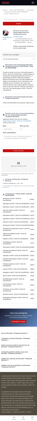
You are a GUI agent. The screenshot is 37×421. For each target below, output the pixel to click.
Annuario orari (11, 378)
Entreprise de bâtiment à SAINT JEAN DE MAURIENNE (18, 259)
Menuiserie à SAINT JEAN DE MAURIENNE (18, 215)
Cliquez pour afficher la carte (18, 164)
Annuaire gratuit (6, 376)
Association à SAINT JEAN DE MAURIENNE (18, 247)
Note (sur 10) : (24, 126)
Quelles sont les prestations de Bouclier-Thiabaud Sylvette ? (16, 366)
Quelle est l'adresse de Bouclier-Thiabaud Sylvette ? (16, 359)
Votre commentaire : (9, 132)
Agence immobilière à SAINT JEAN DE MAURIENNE (18, 234)
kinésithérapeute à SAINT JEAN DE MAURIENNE (18, 280)
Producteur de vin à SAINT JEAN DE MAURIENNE (18, 290)
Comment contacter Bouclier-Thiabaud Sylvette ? (15, 339)
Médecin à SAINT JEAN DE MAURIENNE (18, 239)
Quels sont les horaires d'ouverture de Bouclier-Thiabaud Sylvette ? (15, 346)
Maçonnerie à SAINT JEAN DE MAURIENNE (18, 225)
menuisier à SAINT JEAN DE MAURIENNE (18, 255)
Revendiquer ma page (18, 321)
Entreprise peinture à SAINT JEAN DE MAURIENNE (18, 265)
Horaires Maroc (21, 378)
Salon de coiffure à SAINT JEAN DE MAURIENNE (18, 211)
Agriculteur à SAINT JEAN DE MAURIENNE (18, 204)
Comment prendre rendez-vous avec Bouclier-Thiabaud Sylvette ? (14, 352)
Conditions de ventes (19, 412)
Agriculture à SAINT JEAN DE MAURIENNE (18, 219)
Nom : (5, 126)
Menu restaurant (22, 385)
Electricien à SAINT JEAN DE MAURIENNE (18, 207)
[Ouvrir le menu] (32, 3)
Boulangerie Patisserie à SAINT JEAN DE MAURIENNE (18, 298)
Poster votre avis (18, 151)
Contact (28, 412)
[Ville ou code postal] (26, 19)
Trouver (18, 23)
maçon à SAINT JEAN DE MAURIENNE (18, 269)
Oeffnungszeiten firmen (22, 380)
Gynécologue (18, 36)
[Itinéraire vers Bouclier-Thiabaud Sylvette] (14, 418)
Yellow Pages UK (12, 383)
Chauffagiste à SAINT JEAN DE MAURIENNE (18, 243)
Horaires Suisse (24, 376)
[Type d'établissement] (10, 19)
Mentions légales (6, 412)
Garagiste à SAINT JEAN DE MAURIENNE (18, 272)
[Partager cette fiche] (23, 418)
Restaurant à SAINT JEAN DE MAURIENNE (18, 199)
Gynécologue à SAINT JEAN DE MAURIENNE (17, 121)
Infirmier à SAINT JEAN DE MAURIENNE (18, 222)
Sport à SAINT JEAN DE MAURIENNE (18, 276)
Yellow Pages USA (23, 383)
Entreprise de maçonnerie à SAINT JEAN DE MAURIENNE (18, 229)
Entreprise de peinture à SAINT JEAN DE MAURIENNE (18, 251)
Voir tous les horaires (10, 59)
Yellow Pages (10, 380)
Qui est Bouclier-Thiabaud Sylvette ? (14, 333)
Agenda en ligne (11, 385)
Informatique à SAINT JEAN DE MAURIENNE (18, 285)
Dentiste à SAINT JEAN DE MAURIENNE (18, 294)
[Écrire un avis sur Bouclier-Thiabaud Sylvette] (32, 418)
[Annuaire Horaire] (5, 2)
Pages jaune (15, 376)
